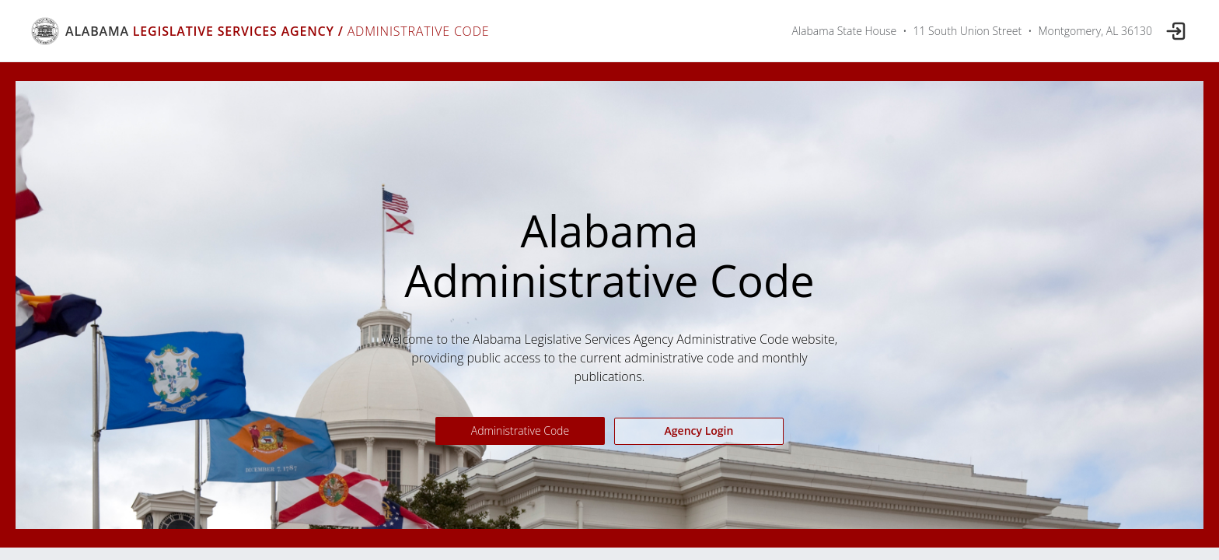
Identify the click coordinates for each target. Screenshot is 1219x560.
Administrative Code (520, 430)
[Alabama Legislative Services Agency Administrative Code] (260, 31)
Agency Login (699, 430)
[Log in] (1176, 31)
